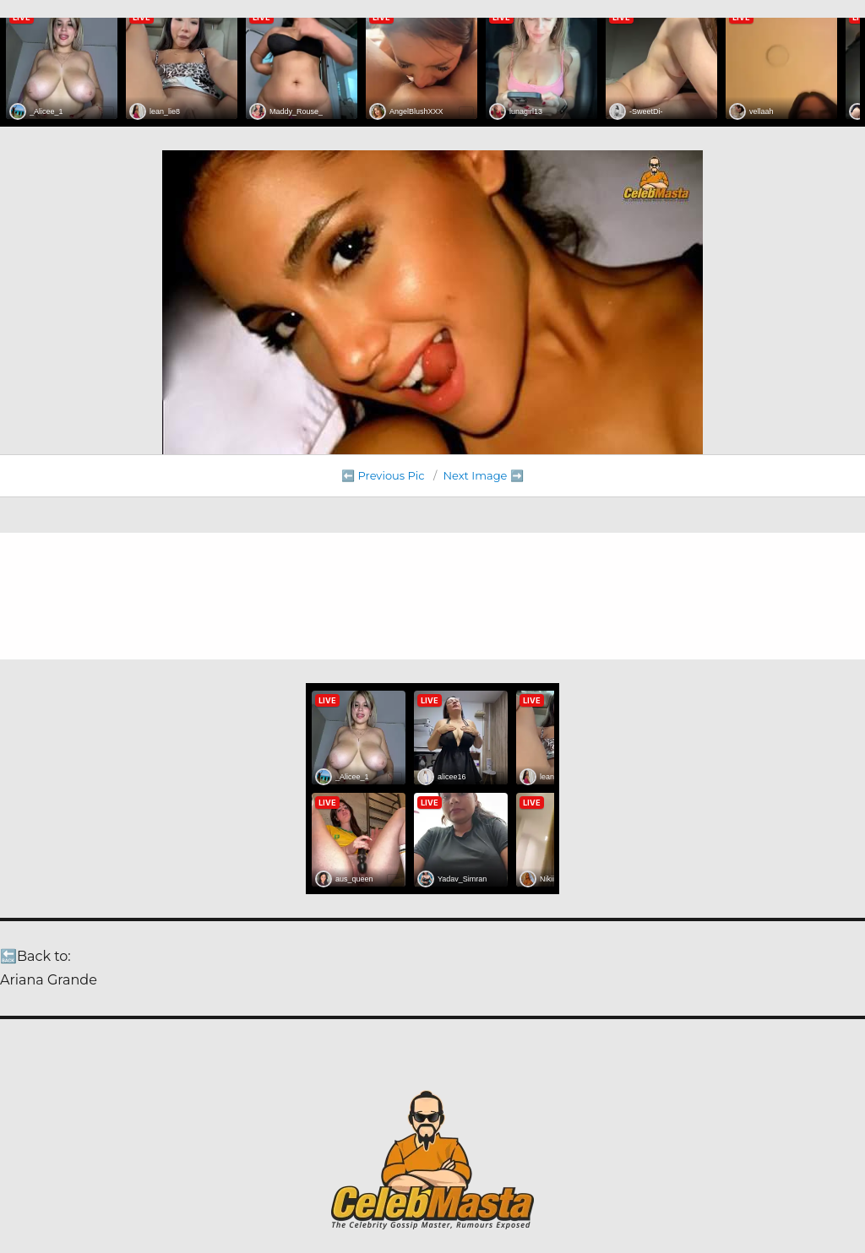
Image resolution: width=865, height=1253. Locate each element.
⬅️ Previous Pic (383, 475)
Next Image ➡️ (483, 475)
